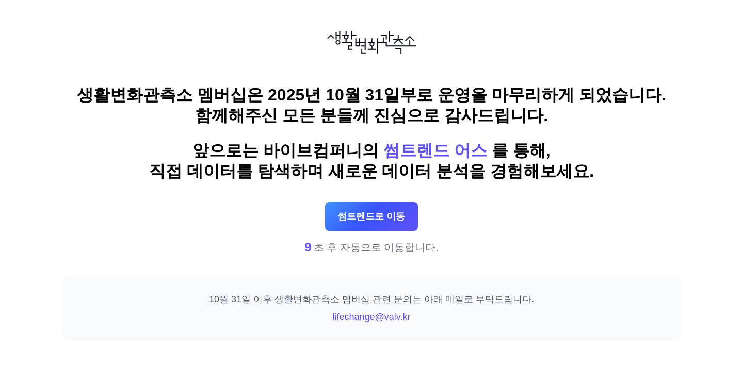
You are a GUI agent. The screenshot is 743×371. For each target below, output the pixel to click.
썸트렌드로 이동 (371, 216)
